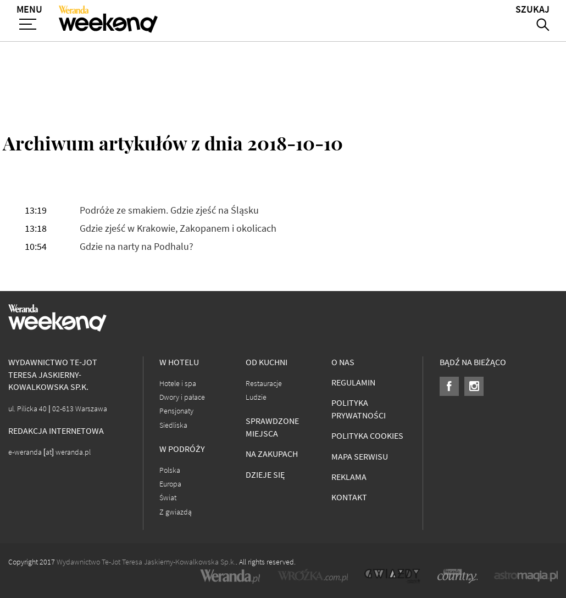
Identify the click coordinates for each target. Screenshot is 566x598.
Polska (169, 470)
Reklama (349, 477)
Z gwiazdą (175, 512)
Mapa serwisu (359, 456)
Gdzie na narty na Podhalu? (136, 247)
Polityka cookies (367, 435)
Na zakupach (272, 454)
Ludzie (256, 397)
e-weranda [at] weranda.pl (49, 452)
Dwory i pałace (182, 397)
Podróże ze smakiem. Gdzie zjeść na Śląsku (169, 210)
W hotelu (179, 362)
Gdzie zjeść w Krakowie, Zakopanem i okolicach (178, 228)
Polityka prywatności (358, 409)
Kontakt (349, 497)
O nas (342, 362)
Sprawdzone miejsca (272, 427)
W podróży (182, 449)
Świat (167, 498)
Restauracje (264, 383)
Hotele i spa (177, 383)
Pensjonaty (176, 411)
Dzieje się (265, 474)
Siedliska (173, 425)
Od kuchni (266, 362)
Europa (170, 484)
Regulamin (353, 382)
